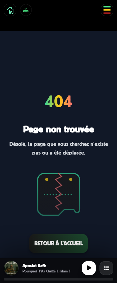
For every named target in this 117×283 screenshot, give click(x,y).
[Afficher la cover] (11, 268)
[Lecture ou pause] (89, 268)
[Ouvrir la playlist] (106, 268)
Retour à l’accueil (58, 243)
